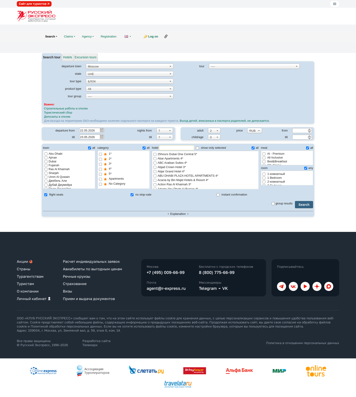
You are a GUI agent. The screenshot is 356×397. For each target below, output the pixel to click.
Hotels (67, 57)
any (308, 168)
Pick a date (101, 130)
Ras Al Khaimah (57, 169)
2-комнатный (273, 181)
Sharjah (51, 173)
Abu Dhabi (53, 153)
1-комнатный (273, 174)
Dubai (50, 161)
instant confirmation (232, 194)
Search (304, 204)
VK (225, 288)
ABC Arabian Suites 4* (205, 163)
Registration (108, 36)
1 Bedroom (272, 177)
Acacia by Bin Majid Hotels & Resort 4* (205, 180)
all (91, 147)
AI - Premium (273, 153)
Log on (153, 36)
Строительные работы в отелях (66, 108)
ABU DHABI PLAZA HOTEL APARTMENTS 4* (205, 176)
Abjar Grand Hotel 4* (205, 172)
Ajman (50, 157)
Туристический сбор (58, 112)
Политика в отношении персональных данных (302, 343)
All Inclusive (272, 157)
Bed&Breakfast (274, 161)
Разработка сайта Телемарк (96, 343)
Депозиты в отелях (57, 116)
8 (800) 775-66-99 (217, 272)
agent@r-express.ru (166, 288)
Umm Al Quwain (57, 177)
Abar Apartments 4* (205, 159)
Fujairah (51, 165)
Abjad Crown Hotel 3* (205, 167)
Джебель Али (55, 180)
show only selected (211, 147)
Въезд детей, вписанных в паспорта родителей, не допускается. (225, 121)
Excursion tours (85, 57)
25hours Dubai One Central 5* (205, 154)
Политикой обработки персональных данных (66, 326)
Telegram (208, 288)
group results (282, 203)
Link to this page (166, 36)
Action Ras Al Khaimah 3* (205, 184)
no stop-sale (141, 194)
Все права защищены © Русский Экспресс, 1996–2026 (42, 343)
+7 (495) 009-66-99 (166, 272)
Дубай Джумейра (58, 184)
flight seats (53, 194)
